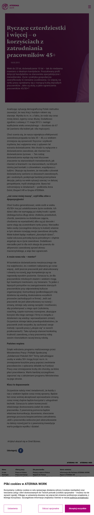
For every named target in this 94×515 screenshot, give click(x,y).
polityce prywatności (79, 497)
